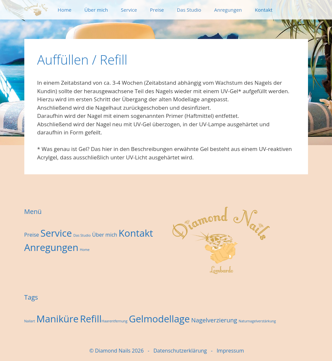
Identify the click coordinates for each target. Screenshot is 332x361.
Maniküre (57, 318)
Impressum (230, 350)
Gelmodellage (159, 318)
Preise (157, 9)
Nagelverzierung (214, 320)
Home (64, 9)
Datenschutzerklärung (180, 350)
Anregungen (228, 9)
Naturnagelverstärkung (257, 321)
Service (129, 9)
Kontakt (263, 9)
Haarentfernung (114, 321)
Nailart (29, 321)
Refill (91, 318)
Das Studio (189, 9)
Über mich (96, 9)
